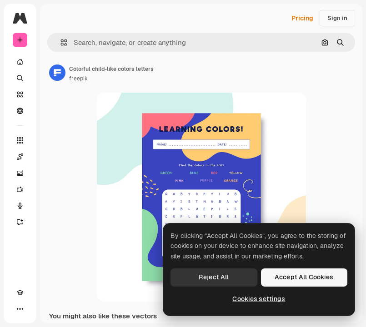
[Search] (20, 78)
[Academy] (20, 292)
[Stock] (20, 94)
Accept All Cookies (304, 277)
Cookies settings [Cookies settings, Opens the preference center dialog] (258, 299)
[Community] (20, 111)
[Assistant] (20, 222)
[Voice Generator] (20, 205)
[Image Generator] (20, 173)
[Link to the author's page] (57, 72)
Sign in (337, 18)
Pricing (302, 18)
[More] (20, 309)
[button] (60, 42)
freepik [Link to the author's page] (78, 78)
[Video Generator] (20, 189)
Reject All (214, 277)
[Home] (20, 61)
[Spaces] (20, 156)
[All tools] (20, 140)
